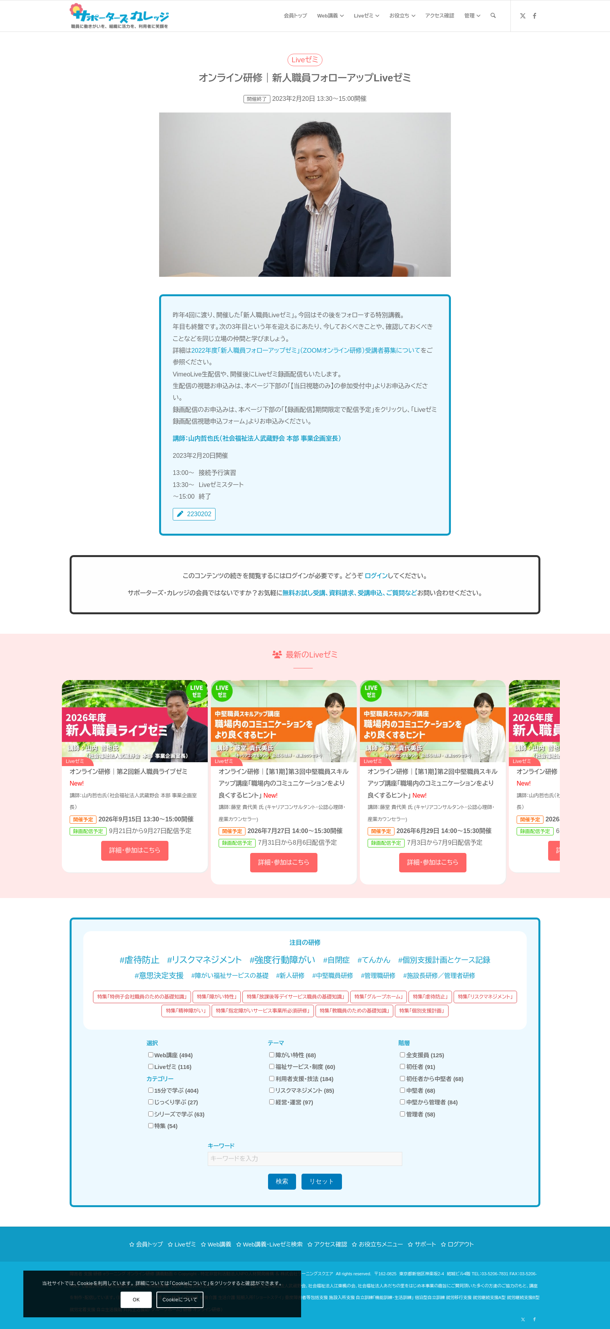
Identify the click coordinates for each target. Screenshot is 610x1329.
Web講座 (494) (170, 1055)
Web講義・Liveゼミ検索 (273, 1244)
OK (62, 1300)
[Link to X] (523, 15)
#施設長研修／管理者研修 (439, 975)
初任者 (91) (417, 1067)
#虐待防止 (140, 960)
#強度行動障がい (283, 960)
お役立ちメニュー (381, 1244)
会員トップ (149, 1244)
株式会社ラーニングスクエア (306, 1273)
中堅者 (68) (417, 1091)
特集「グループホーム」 (378, 997)
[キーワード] (493, 16)
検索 (282, 1181)
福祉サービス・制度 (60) (302, 1067)
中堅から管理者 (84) (428, 1102)
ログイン (376, 576)
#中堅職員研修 (332, 975)
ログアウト (461, 1244)
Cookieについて (105, 1300)
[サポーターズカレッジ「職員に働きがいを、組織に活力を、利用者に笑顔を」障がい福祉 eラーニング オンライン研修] (119, 16)
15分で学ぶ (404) (173, 1091)
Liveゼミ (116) (169, 1067)
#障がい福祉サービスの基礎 (229, 975)
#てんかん (374, 960)
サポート (425, 1244)
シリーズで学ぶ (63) (176, 1114)
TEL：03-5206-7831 (490, 1273)
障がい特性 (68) (292, 1055)
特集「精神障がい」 (185, 1011)
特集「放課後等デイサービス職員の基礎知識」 (295, 997)
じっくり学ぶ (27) (173, 1102)
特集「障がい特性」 (217, 997)
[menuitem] (295, 16)
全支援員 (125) (422, 1055)
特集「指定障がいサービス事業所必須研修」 (263, 1011)
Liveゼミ (185, 1244)
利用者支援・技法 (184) (301, 1079)
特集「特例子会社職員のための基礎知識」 (142, 997)
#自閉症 (336, 960)
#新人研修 (290, 975)
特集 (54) (163, 1126)
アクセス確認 (330, 1244)
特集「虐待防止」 (430, 997)
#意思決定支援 (159, 976)
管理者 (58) (417, 1114)
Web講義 (219, 1244)
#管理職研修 (378, 975)
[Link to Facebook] (534, 15)
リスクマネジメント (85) (301, 1091)
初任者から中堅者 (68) (431, 1079)
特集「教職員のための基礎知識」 (354, 1011)
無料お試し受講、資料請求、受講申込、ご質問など (349, 593)
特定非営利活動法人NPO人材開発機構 (237, 1273)
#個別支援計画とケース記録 (444, 960)
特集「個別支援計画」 (421, 1011)
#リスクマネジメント (204, 960)
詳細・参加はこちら (134, 850)
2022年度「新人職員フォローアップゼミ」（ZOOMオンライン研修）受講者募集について (306, 350)
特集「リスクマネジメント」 (485, 997)
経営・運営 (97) (291, 1102)
